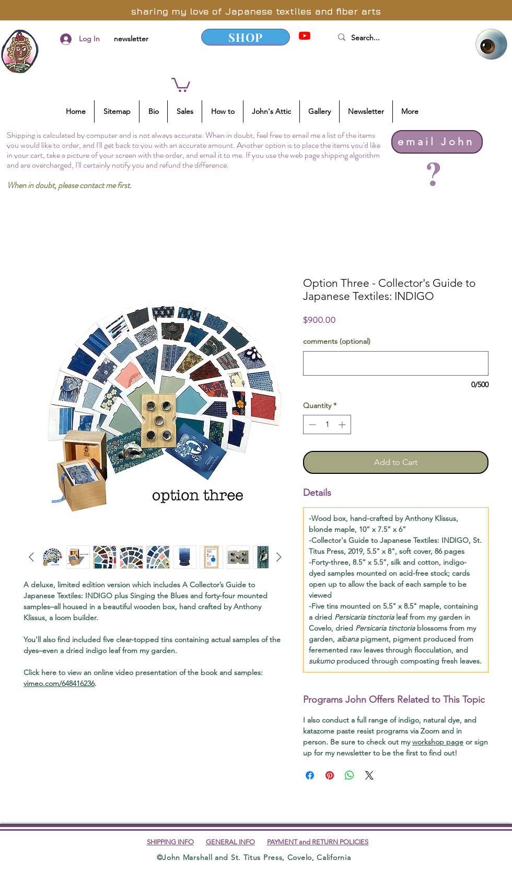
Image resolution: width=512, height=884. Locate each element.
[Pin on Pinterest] (329, 775)
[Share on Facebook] (310, 775)
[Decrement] (311, 424)
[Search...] (396, 38)
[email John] (437, 142)
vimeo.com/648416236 (59, 683)
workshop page (437, 742)
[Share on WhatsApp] (349, 775)
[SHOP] (245, 37)
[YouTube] (304, 35)
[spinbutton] (327, 424)
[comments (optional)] (396, 363)
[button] (180, 84)
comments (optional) (336, 341)
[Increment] (343, 424)
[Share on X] (369, 775)
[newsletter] (131, 39)
